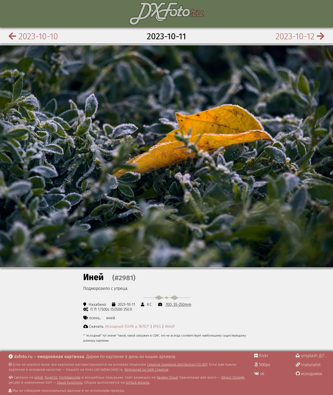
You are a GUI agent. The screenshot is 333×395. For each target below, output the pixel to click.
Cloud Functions (70, 382)
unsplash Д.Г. (310, 355)
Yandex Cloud (167, 377)
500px (262, 364)
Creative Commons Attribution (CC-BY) (177, 364)
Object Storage (232, 377)
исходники (309, 373)
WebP (170, 326)
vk (259, 373)
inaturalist (308, 364)
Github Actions (137, 382)
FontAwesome (69, 377)
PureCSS (50, 377)
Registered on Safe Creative (146, 369)
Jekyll (38, 377)
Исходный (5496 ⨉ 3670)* (127, 326)
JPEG (157, 326)
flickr (261, 355)
